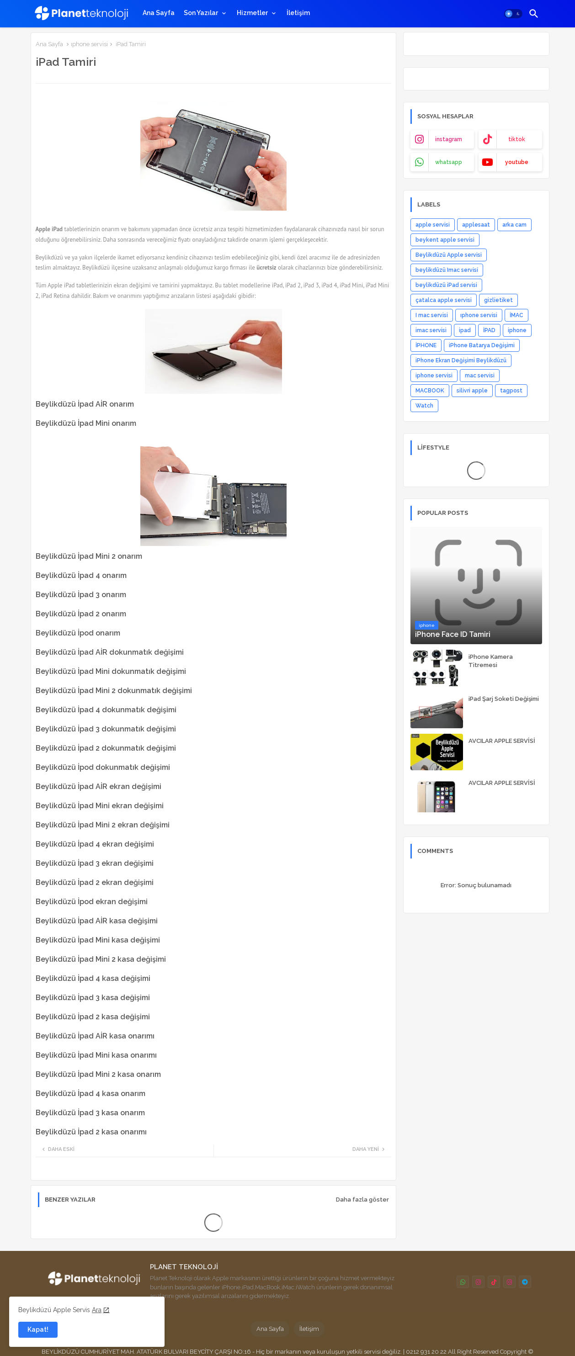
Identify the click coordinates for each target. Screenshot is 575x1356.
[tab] (158, 13)
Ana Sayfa (159, 12)
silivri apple (472, 390)
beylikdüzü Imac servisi (446, 270)
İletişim (298, 12)
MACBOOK (429, 390)
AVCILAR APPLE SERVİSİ (502, 740)
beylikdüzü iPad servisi (446, 285)
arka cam (514, 225)
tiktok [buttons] (516, 139)
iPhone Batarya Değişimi (482, 345)
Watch (424, 406)
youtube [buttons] (516, 162)
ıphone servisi (89, 44)
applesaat (476, 225)
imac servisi (431, 330)
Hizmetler (252, 12)
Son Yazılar (201, 12)
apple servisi (432, 225)
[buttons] (463, 1282)
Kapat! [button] (37, 1329)
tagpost (511, 390)
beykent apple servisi (444, 240)
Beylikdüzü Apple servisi (448, 255)
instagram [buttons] (448, 139)
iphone (517, 330)
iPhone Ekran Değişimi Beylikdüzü (460, 360)
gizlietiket (498, 300)
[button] (513, 13)
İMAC (516, 315)
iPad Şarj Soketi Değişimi (504, 698)
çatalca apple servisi (443, 300)
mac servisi (480, 375)
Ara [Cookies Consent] (96, 1310)
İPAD (489, 330)
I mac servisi (431, 315)
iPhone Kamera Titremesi (491, 660)
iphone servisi (434, 375)
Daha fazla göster (362, 1199)
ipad (465, 330)
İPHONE (426, 345)
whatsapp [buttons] (448, 162)
